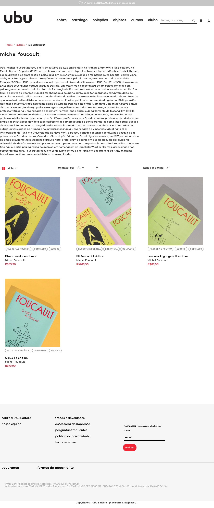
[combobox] (175, 20)
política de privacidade (72, 436)
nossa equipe (11, 424)
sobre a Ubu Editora (16, 418)
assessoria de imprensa (72, 424)
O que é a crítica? (16, 358)
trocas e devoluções (70, 418)
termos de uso (65, 442)
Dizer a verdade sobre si (20, 256)
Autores (20, 44)
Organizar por (65, 167)
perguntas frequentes (71, 430)
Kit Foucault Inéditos (90, 256)
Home (10, 44)
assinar (129, 447)
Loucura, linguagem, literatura (168, 256)
